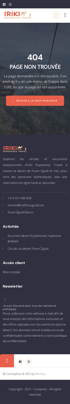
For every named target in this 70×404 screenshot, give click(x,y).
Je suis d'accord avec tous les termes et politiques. (29, 307)
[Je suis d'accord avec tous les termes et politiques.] (33, 299)
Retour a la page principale (35, 100)
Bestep (40, 374)
